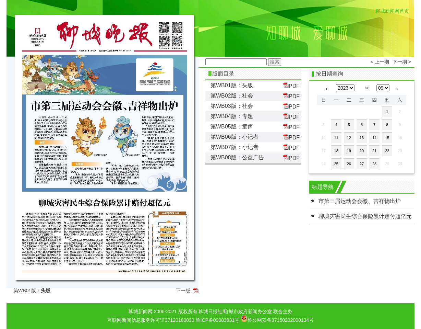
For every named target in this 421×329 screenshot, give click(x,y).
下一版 (183, 290)
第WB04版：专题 (231, 116)
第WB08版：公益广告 (237, 157)
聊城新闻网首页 (392, 11)
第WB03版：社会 (231, 106)
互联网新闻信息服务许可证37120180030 (150, 320)
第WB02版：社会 (231, 96)
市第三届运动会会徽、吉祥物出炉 (359, 201)
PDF (291, 85)
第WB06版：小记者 (234, 137)
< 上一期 (380, 62)
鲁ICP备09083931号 (218, 320)
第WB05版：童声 (231, 126)
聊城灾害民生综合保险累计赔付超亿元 (365, 216)
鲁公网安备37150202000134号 (277, 318)
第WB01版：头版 (231, 85)
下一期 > (402, 62)
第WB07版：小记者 (234, 147)
